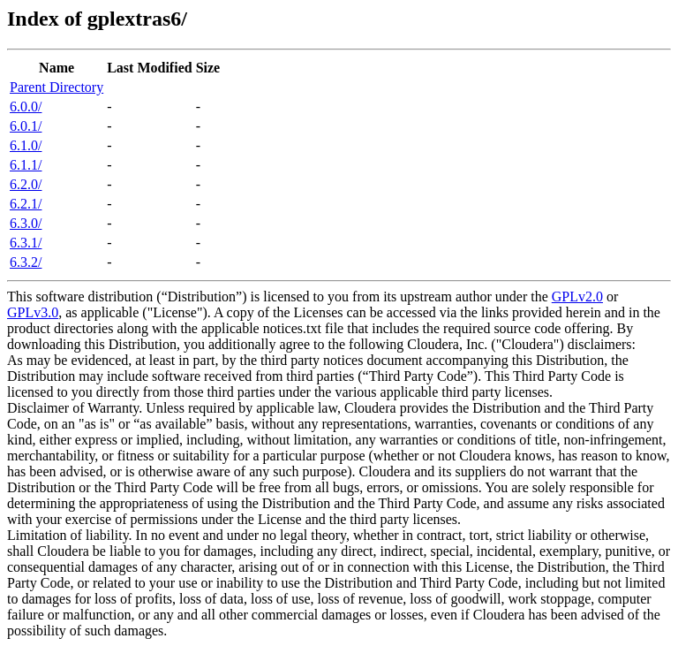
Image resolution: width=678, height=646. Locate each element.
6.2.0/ (25, 184)
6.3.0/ (25, 223)
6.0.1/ (25, 125)
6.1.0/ (25, 145)
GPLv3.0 (32, 312)
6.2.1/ (25, 203)
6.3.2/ (25, 262)
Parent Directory (56, 87)
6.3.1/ (25, 242)
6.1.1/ (25, 164)
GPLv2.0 (577, 296)
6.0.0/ (25, 106)
